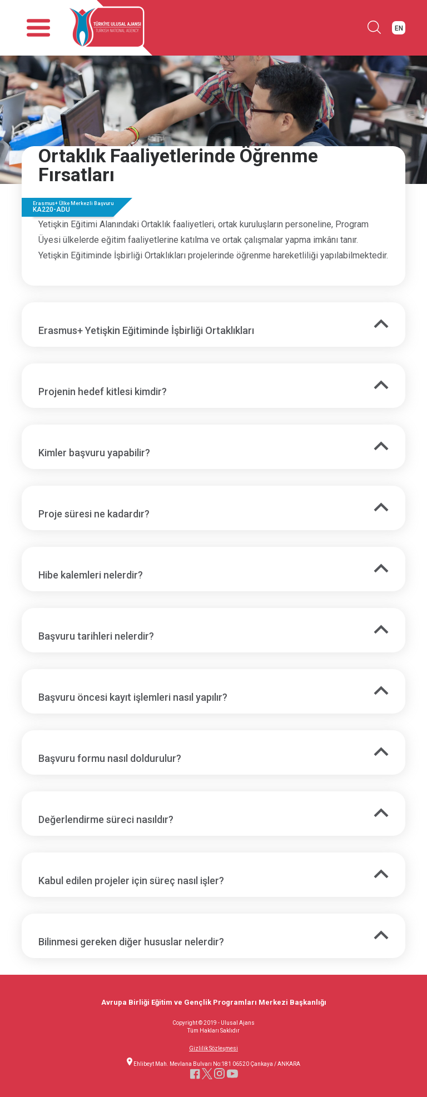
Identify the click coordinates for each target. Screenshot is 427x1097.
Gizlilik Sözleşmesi (213, 1048)
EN (399, 28)
